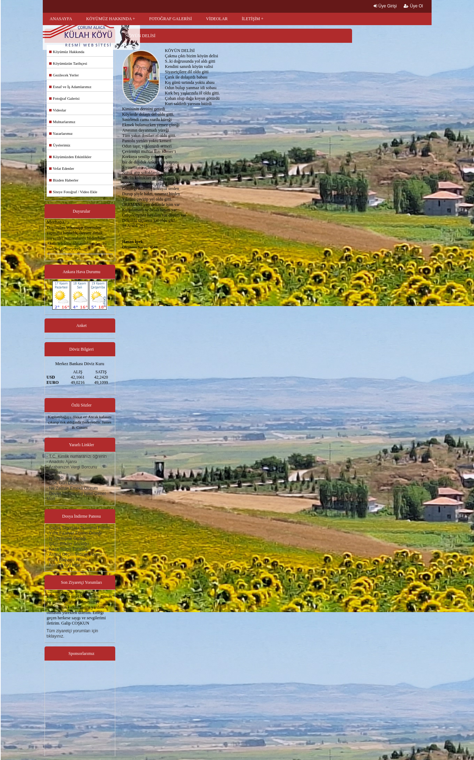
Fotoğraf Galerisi (64, 98)
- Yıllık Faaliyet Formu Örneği (74, 533)
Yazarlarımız (61, 133)
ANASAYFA (61, 18)
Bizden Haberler (63, 180)
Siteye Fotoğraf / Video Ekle (73, 192)
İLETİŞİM (251, 18)
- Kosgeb (55, 477)
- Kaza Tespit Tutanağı (68, 549)
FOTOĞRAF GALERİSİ (170, 18)
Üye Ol (413, 6)
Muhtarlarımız (62, 122)
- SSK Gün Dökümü (65, 482)
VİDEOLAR (217, 18)
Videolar (57, 110)
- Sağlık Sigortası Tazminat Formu (79, 527)
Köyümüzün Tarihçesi (68, 63)
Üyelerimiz (59, 145)
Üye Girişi (385, 6)
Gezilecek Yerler (64, 75)
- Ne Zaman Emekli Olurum (72, 488)
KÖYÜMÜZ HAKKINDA (108, 18)
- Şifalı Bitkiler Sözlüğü (68, 543)
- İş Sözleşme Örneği (66, 538)
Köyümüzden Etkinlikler (70, 157)
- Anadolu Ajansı (62, 461)
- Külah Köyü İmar (64, 565)
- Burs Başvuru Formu (67, 559)
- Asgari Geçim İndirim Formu (74, 554)
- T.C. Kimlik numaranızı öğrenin (77, 456)
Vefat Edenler (61, 168)
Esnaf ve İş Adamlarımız (70, 87)
